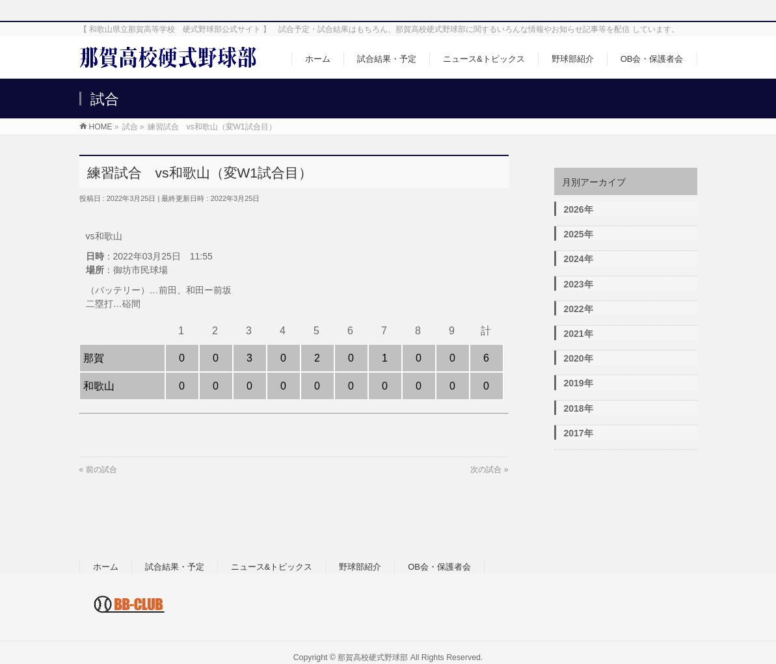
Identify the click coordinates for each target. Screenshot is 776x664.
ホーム (105, 567)
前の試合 (101, 469)
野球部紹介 (360, 567)
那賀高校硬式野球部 (373, 657)
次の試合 (486, 469)
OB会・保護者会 (439, 567)
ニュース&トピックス (272, 567)
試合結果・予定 (174, 567)
